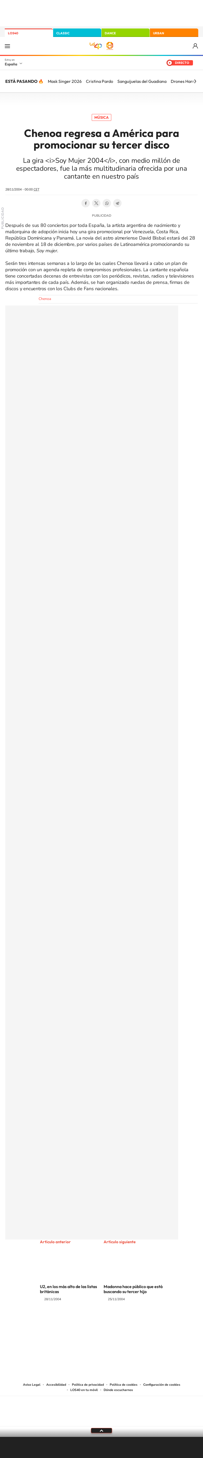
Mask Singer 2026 (65, 81)
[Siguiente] (195, 81)
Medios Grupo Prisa (102, 1420)
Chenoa (45, 298)
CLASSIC (63, 33)
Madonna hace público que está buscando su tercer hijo (133, 1289)
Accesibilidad (56, 1385)
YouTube (91, 1320)
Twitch (122, 1320)
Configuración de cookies (161, 1385)
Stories (133, 1320)
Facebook (85, 203)
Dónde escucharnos (118, 1390)
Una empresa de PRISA (101, 1407)
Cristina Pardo (99, 81)
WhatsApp (107, 203)
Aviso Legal (31, 1385)
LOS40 (13, 33)
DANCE (110, 33)
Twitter (96, 203)
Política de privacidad (88, 1385)
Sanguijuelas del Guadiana (142, 81)
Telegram (117, 203)
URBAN (158, 33)
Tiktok (80, 1320)
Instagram (70, 1320)
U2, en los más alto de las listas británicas (68, 1289)
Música (101, 117)
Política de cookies (123, 1385)
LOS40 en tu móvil (84, 1390)
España (11, 64)
